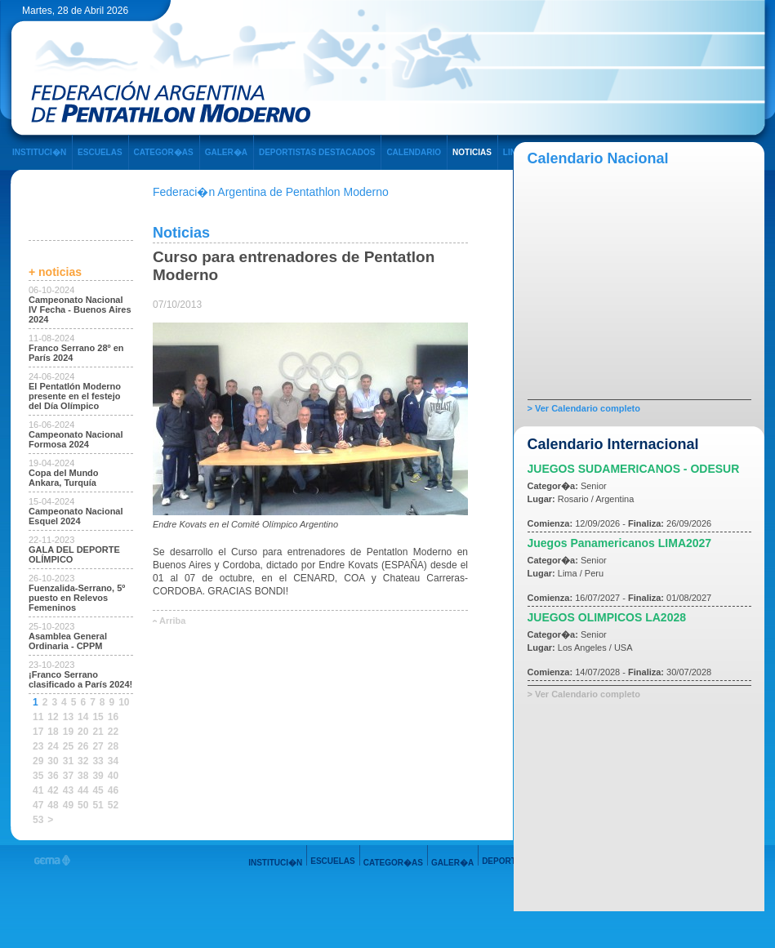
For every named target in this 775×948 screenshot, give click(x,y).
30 (52, 761)
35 (38, 775)
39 (97, 775)
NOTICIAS (472, 152)
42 (52, 790)
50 (83, 805)
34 (113, 761)
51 (97, 805)
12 (52, 717)
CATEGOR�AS (164, 152)
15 (97, 717)
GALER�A (226, 152)
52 (113, 805)
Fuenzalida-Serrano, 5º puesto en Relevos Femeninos (77, 597)
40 (113, 775)
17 (38, 731)
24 (52, 746)
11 (38, 717)
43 (68, 790)
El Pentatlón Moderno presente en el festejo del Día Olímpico (75, 396)
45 (97, 790)
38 (83, 775)
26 (83, 746)
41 (38, 790)
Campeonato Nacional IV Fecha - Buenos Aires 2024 (80, 309)
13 (68, 717)
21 (97, 731)
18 (52, 731)
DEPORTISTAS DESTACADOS (317, 152)
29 (38, 761)
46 (113, 790)
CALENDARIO (413, 152)
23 (38, 746)
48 (52, 805)
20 (83, 731)
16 (113, 717)
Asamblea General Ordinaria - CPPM (68, 641)
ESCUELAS (100, 152)
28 (113, 746)
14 (83, 717)
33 (97, 761)
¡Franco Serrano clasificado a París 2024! (80, 679)
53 (38, 820)
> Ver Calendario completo (584, 408)
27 (97, 746)
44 (83, 790)
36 (52, 775)
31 (68, 761)
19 (68, 731)
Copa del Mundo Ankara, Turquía (64, 477)
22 (113, 731)
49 (68, 805)
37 (68, 775)
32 (83, 761)
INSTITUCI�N (39, 152)
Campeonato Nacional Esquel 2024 (76, 516)
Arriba (172, 620)
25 (68, 746)
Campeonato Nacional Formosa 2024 (76, 439)
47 (38, 805)
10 (123, 702)
